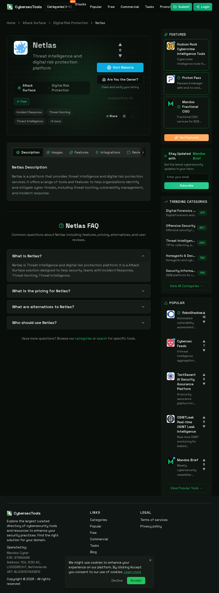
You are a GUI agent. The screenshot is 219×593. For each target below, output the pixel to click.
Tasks (149, 7)
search (102, 338)
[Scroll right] (142, 152)
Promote (166, 7)
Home (11, 23)
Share (111, 116)
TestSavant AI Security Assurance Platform (186, 382)
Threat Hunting (59, 112)
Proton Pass (191, 78)
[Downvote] (120, 56)
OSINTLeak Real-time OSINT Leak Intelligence (186, 424)
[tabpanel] (78, 180)
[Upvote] (120, 44)
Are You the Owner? (120, 79)
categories (83, 338)
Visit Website (120, 67)
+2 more (55, 121)
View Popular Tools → (186, 488)
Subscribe (186, 185)
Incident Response (29, 112)
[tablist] (96, 152)
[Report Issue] (132, 116)
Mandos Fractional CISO (190, 106)
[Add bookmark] (124, 116)
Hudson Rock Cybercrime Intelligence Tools (191, 49)
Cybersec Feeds (184, 343)
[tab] (28, 152)
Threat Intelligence (30, 121)
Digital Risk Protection (70, 23)
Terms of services (154, 520)
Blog (93, 552)
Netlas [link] (100, 23)
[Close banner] (150, 560)
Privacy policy (151, 526)
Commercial (130, 7)
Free (111, 7)
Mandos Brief (199, 156)
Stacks (79, 3)
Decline (117, 580)
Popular (96, 7)
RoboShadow (192, 313)
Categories (98, 520)
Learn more (132, 572)
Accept (136, 580)
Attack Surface (34, 23)
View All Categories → (186, 286)
